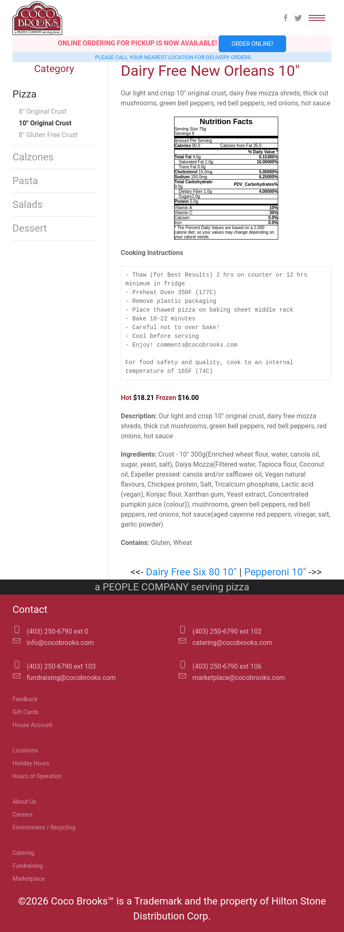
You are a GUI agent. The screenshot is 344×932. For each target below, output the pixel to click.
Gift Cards (25, 712)
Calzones (32, 157)
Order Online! (252, 43)
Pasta (25, 181)
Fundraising (27, 865)
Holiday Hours (30, 763)
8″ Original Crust (43, 111)
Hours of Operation (37, 776)
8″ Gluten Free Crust (48, 135)
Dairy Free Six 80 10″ (191, 572)
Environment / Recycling (43, 827)
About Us (24, 801)
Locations (25, 750)
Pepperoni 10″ (275, 572)
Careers (22, 814)
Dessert (29, 228)
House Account (32, 725)
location (180, 57)
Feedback (24, 699)
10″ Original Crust (45, 123)
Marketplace (28, 878)
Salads (27, 204)
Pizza (24, 94)
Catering (23, 853)
